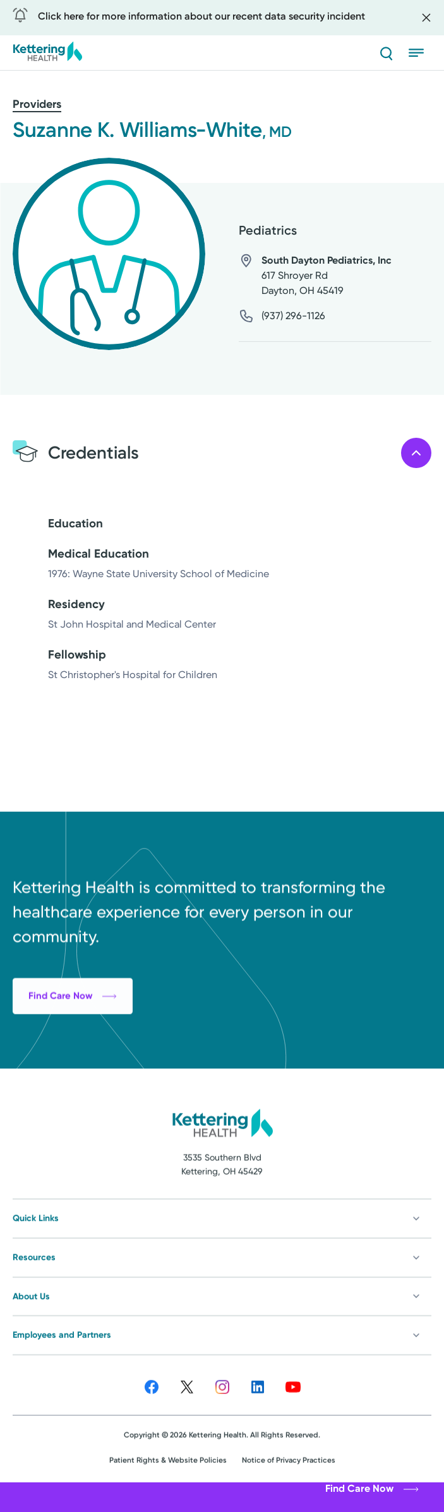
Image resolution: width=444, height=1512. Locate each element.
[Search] (385, 53)
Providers (37, 104)
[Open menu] (420, 53)
